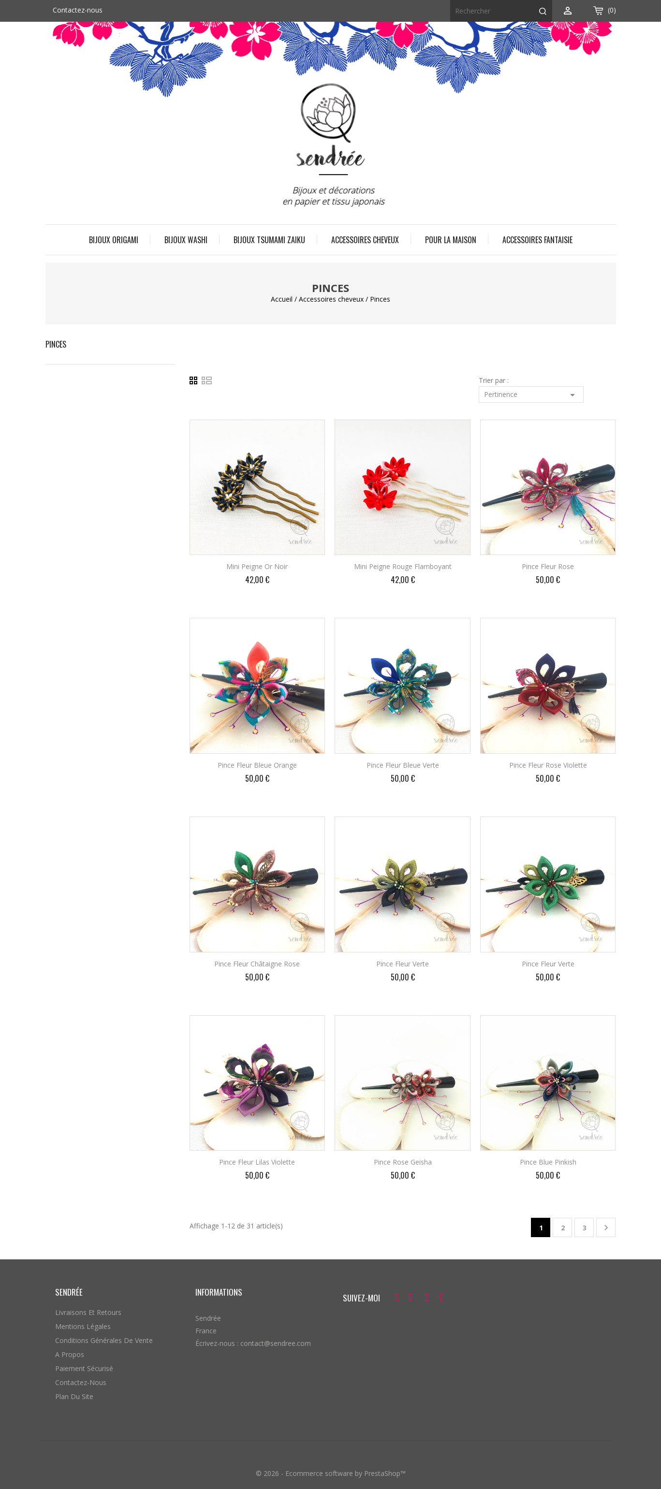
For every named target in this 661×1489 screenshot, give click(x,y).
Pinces (55, 344)
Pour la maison (450, 240)
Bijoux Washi (185, 240)
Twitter (410, 1299)
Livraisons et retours (88, 1312)
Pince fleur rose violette (548, 765)
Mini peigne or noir (257, 566)
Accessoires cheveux (365, 240)
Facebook (395, 1299)
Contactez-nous (78, 10)
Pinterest (426, 1299)
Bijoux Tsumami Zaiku (269, 240)
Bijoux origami (113, 240)
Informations (218, 1292)
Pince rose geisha (403, 1162)
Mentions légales (83, 1326)
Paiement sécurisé (84, 1368)
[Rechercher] (501, 11)
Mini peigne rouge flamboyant (403, 566)
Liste (207, 381)
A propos (69, 1354)
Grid (195, 381)
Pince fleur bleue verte (403, 765)
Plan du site (74, 1396)
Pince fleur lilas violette (257, 1162)
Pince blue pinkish (548, 1162)
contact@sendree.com (275, 1343)
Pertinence (531, 395)
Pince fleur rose (548, 566)
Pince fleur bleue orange (257, 765)
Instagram (441, 1299)
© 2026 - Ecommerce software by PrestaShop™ (331, 1473)
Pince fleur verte (402, 963)
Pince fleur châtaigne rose (257, 963)
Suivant (606, 1227)
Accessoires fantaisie (537, 240)
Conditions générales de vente (104, 1340)
